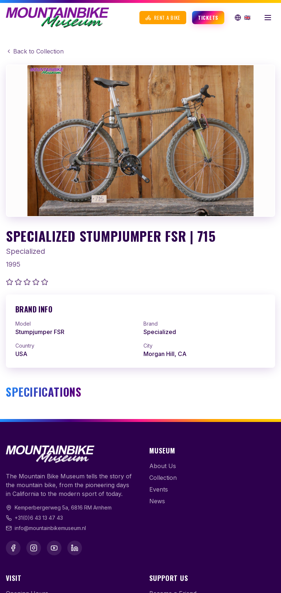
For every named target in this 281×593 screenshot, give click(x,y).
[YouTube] (54, 548)
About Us (162, 466)
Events (158, 489)
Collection (163, 477)
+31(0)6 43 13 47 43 (39, 518)
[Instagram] (33, 548)
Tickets (208, 17)
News (157, 501)
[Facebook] (13, 548)
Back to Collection (35, 51)
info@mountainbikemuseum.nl (50, 528)
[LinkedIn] (74, 548)
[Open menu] (268, 17)
